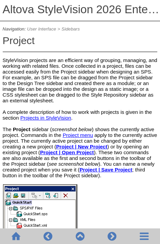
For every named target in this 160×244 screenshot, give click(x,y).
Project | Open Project (67, 152)
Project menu (78, 135)
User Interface (41, 29)
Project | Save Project (106, 169)
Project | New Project (81, 146)
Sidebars (70, 29)
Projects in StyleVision (45, 118)
